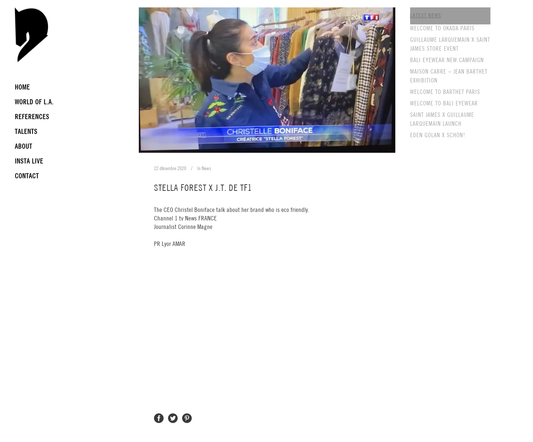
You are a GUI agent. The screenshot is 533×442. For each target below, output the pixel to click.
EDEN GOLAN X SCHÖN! (437, 135)
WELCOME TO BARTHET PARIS (445, 92)
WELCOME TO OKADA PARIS (442, 28)
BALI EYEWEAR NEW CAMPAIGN (447, 60)
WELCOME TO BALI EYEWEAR (444, 104)
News (206, 168)
